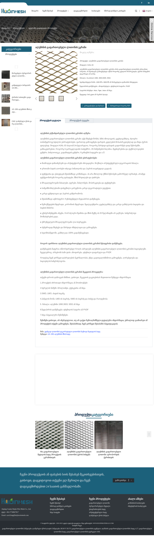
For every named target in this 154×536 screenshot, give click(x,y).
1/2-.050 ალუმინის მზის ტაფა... (22, 110)
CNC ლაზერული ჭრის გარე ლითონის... (22, 122)
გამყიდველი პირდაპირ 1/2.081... (21, 86)
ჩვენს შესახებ (47, 11)
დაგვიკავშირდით (80, 11)
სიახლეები (96, 11)
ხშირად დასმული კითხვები (115, 11)
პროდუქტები (63, 11)
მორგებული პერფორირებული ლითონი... (21, 74)
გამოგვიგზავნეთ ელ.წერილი (94, 106)
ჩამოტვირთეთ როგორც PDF (120, 106)
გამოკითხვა (123, 479)
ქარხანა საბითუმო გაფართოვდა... (21, 98)
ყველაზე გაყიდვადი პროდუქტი (43, 28)
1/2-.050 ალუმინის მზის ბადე (59, 334)
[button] (17, 67)
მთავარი (35, 11)
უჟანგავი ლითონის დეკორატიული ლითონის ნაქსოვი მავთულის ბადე (72, 332)
